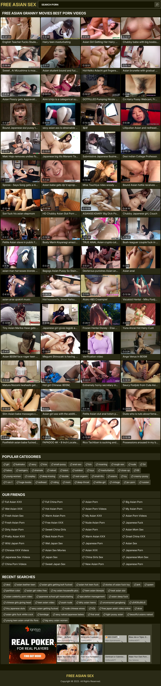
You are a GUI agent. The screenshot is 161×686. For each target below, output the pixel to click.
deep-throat (83, 482)
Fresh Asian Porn (15, 522)
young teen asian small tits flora (22, 620)
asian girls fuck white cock (19, 614)
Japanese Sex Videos (17, 557)
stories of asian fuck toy (117, 584)
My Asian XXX (93, 515)
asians (113, 476)
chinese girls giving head (18, 602)
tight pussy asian (114, 614)
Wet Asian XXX (13, 508)
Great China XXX (135, 536)
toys (92, 470)
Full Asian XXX (13, 501)
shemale (38, 470)
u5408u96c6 (138, 602)
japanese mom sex (137, 557)
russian (145, 482)
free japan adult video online (116, 608)
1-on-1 (9, 482)
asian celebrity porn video (19, 596)
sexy (33, 464)
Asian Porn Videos (95, 508)
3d (144, 464)
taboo (9, 470)
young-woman (13, 476)
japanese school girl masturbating (56, 596)
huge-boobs (25, 482)
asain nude (66, 602)
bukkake (20, 464)
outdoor (79, 470)
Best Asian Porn (54, 536)
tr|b (93, 608)
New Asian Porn (94, 564)
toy (125, 476)
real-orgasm (81, 476)
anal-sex (77, 464)
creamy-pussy (141, 476)
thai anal (95, 614)
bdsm (65, 470)
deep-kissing (48, 476)
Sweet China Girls (55, 529)
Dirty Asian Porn (14, 529)
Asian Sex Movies (55, 550)
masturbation (107, 470)
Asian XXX (91, 550)
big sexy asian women (56, 620)
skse (139, 608)
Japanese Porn (94, 543)
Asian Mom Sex (135, 529)
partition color (13, 590)
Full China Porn (54, 501)
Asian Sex (131, 543)
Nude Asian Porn (95, 522)
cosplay (31, 476)
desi (8, 584)
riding (56, 482)
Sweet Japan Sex (55, 564)
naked (53, 470)
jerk (138, 584)
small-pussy (60, 464)
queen (150, 584)
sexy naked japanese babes (70, 614)
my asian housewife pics (65, 590)
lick (90, 464)
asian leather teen (26, 584)
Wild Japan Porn (14, 543)
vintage (116, 482)
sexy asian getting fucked (45, 608)
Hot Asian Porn (53, 508)
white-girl (100, 482)
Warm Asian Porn (55, 515)
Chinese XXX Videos (17, 550)
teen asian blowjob (94, 590)
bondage (44, 614)
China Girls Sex (94, 557)
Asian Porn (91, 501)
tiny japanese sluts (15, 608)
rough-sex (119, 464)
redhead (42, 482)
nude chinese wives (75, 608)
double (65, 476)
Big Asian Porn (134, 501)
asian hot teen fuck (89, 584)
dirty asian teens (87, 602)
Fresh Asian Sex (14, 515)
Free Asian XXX (54, 522)
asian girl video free (37, 590)
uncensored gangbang (114, 602)
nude (133, 464)
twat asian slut (118, 590)
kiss (45, 464)
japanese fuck (134, 522)
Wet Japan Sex (54, 543)
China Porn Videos (15, 564)
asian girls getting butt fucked (57, 584)
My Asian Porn (134, 508)
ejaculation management (92, 596)
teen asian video (46, 602)
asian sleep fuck (119, 596)
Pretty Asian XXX (15, 536)
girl (7, 464)
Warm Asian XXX (95, 536)
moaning (102, 464)
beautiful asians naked (141, 614)
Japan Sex (51, 557)
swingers (23, 470)
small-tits (99, 476)
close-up (125, 470)
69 (137, 470)
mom (67, 482)
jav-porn (131, 482)
